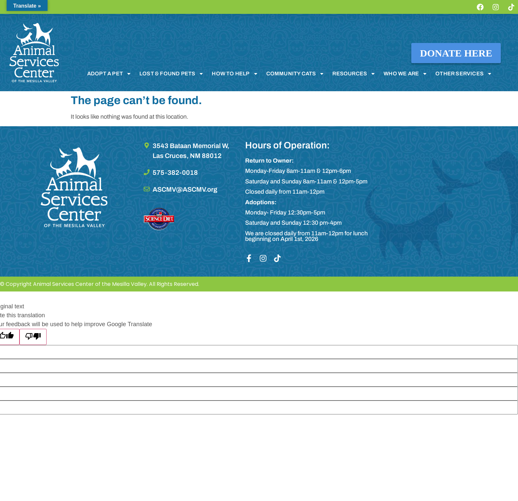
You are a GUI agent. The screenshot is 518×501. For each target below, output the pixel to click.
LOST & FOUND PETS (171, 74)
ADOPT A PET (109, 74)
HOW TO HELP (235, 74)
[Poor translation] (33, 337)
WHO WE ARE (405, 74)
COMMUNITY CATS (295, 74)
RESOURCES (354, 74)
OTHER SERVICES (463, 74)
